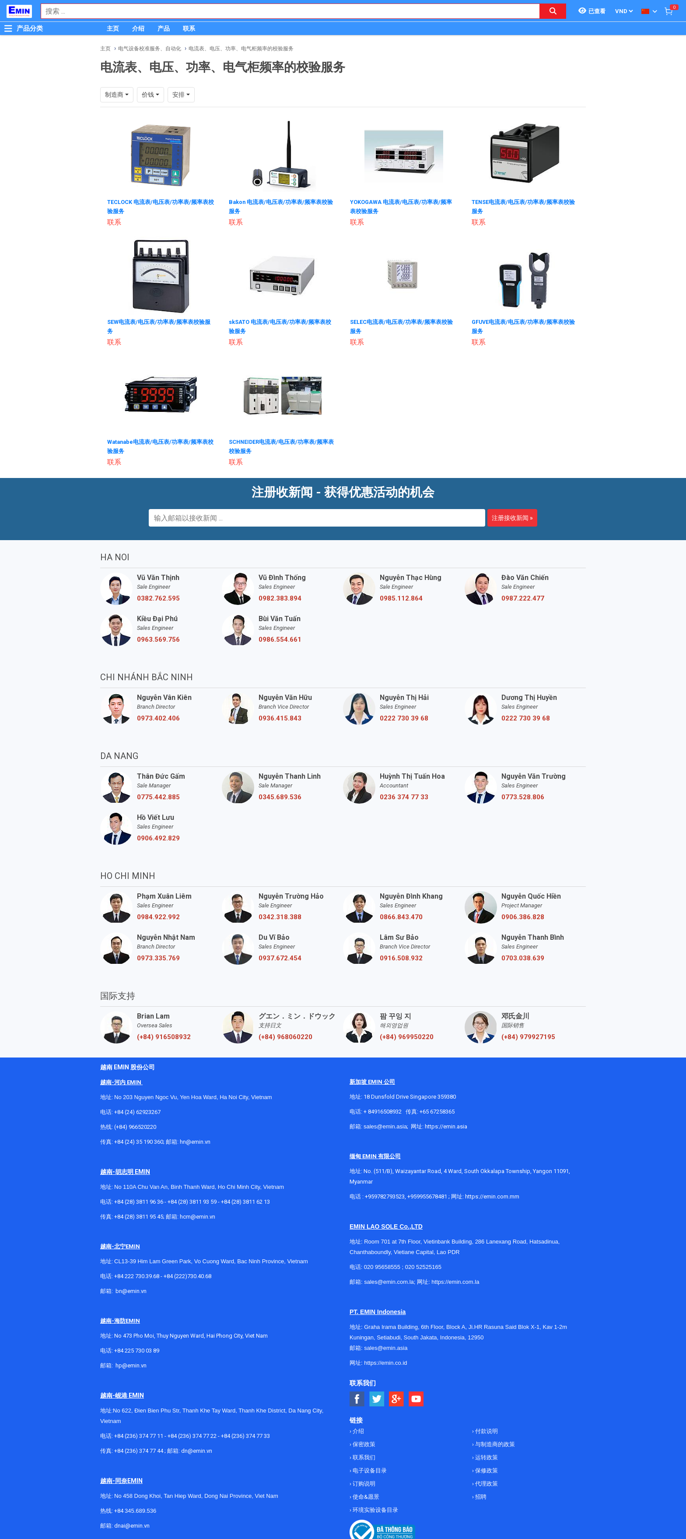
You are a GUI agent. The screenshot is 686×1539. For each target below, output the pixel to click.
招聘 (480, 1494)
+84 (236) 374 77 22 (192, 1433)
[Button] (8, 28)
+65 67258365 (437, 1109)
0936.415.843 (280, 716)
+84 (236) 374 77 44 (138, 1448)
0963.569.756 (158, 637)
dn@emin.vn (196, 1448)
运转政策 (486, 1454)
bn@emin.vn (131, 1288)
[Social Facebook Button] (357, 1396)
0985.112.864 (401, 596)
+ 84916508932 (383, 1109)
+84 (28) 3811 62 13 (245, 1199)
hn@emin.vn (195, 1139)
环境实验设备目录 (374, 1507)
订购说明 (363, 1481)
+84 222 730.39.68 (137, 1273)
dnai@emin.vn (132, 1523)
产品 (164, 28)
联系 (189, 28)
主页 (113, 28)
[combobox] (286, 11)
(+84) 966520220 (135, 1124)
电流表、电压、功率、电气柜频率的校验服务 (241, 49)
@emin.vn (134, 1363)
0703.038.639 (522, 955)
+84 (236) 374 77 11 (138, 1433)
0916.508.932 (401, 955)
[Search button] (553, 11)
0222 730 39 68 (404, 716)
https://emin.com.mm (492, 1194)
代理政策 (486, 1481)
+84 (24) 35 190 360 (138, 1139)
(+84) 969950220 (407, 1034)
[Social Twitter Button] (377, 1396)
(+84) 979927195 (528, 1034)
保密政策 (363, 1441)
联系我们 (363, 1454)
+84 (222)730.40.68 (187, 1273)
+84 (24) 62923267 (137, 1109)
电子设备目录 (369, 1468)
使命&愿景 (365, 1494)
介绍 (138, 28)
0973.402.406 (158, 716)
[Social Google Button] (396, 1396)
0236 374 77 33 (404, 794)
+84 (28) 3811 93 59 (192, 1199)
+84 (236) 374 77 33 (245, 1433)
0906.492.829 (158, 836)
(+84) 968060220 (285, 1034)
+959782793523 (385, 1194)
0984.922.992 (158, 914)
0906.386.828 (522, 914)
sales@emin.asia (385, 1124)
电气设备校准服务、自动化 (149, 49)
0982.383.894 (280, 596)
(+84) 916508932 (164, 1034)
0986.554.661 (280, 637)
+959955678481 (427, 1194)
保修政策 (486, 1468)
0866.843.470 (401, 914)
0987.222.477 (522, 596)
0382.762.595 (158, 596)
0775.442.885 (158, 794)
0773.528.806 (522, 794)
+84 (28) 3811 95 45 (138, 1214)
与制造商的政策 (494, 1441)
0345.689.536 (280, 794)
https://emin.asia (446, 1124)
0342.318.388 (280, 914)
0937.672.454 (280, 955)
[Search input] (286, 11)
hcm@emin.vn (197, 1214)
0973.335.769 (158, 955)
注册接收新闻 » (512, 515)
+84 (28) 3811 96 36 (138, 1199)
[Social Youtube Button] (416, 1396)
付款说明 (486, 1428)
